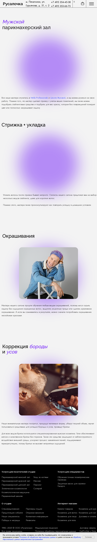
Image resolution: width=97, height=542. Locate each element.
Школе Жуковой (58, 97)
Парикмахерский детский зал (16, 484)
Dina (94, 531)
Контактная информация (37, 516)
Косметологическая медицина (15, 492)
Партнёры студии (34, 508)
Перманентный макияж (12, 496)
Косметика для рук (87, 508)
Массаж (37, 480)
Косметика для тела (67, 520)
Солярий (37, 488)
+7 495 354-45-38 (61, 2)
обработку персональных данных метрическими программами (42, 538)
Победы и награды (11, 520)
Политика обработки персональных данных (55, 531)
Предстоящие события (12, 512)
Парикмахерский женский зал (16, 477)
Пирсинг (37, 484)
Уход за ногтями (40, 477)
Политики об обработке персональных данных (37, 537)
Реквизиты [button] (30, 520)
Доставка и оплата (87, 516)
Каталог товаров (65, 508)
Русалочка (13, 3)
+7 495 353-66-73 (61, 6)
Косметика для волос (67, 512)
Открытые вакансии (35, 512)
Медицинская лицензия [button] (46, 527)
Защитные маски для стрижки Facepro (71, 485)
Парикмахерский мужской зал (16, 480)
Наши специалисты (11, 516)
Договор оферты (88, 527)
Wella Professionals (39, 97)
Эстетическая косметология (14, 488)
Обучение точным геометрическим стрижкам (73, 478)
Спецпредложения (10, 508)
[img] (91, 3)
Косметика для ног (87, 512)
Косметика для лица (67, 516)
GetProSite (84, 531)
